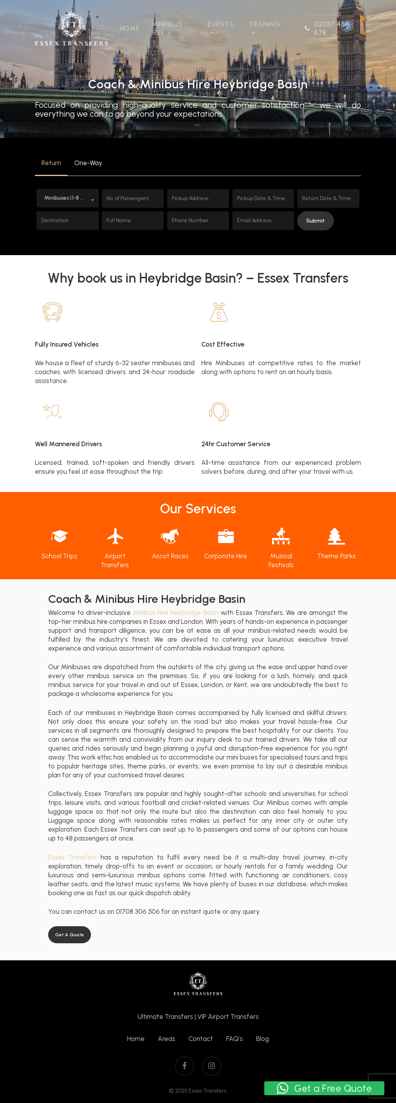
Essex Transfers (72, 857)
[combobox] (67, 198)
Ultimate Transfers (165, 1016)
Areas (166, 1039)
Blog (262, 1039)
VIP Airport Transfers (228, 1016)
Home (136, 1039)
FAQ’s (234, 1039)
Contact (200, 1039)
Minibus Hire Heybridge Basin (176, 612)
